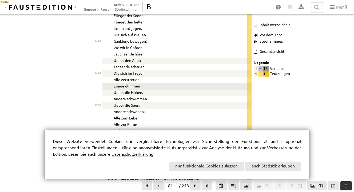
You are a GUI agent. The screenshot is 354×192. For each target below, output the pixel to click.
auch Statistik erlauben (273, 166)
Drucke (134, 5)
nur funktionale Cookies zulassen (206, 166)
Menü (338, 7)
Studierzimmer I (127, 9)
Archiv (119, 5)
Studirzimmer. (271, 41)
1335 (97, 66)
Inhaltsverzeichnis (275, 25)
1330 (97, 25)
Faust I (106, 9)
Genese (89, 9)
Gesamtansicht (272, 52)
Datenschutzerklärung (132, 155)
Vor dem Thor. (271, 35)
